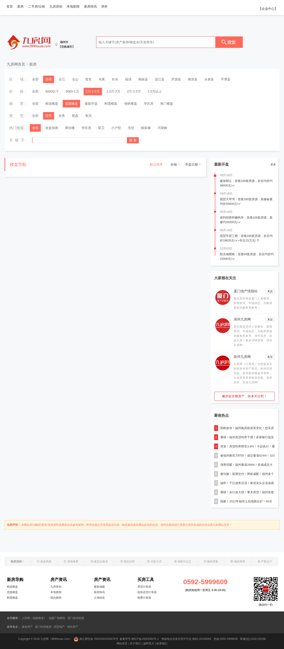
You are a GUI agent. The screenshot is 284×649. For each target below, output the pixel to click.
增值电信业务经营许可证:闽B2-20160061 (186, 639)
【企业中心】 (268, 9)
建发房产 (27, 626)
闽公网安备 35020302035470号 (96, 639)
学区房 (148, 103)
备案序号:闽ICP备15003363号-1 (140, 639)
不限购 (162, 128)
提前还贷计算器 (147, 592)
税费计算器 (144, 597)
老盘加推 (51, 128)
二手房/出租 (36, 6)
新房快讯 (90, 6)
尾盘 (75, 116)
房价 (104, 6)
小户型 (116, 128)
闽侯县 (143, 79)
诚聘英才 (148, 643)
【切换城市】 (66, 46)
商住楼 (70, 128)
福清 (128, 79)
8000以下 (52, 91)
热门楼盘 (166, 103)
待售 (48, 116)
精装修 (146, 128)
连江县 (159, 79)
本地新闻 (73, 6)
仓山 (75, 79)
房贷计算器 (144, 586)
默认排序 (156, 164)
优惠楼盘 (71, 103)
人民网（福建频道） (34, 618)
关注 (270, 291)
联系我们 (161, 643)
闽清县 (192, 79)
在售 (62, 116)
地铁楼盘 (130, 103)
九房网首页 (16, 64)
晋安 (88, 79)
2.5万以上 (155, 91)
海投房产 (72, 626)
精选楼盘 (51, 103)
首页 (9, 6)
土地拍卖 (99, 597)
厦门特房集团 (43, 626)
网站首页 (122, 643)
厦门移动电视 (76, 618)
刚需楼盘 (110, 103)
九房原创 (55, 6)
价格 (174, 164)
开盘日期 (191, 164)
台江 (62, 79)
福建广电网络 (57, 618)
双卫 (101, 128)
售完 (88, 116)
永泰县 (209, 79)
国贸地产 (59, 626)
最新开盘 (91, 103)
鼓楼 (48, 79)
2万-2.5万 (134, 91)
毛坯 (131, 128)
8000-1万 (72, 91)
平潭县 (225, 79)
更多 (273, 164)
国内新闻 (55, 597)
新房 (20, 6)
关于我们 (135, 643)
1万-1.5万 (93, 91)
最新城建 (99, 586)
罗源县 (176, 79)
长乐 (115, 79)
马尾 (101, 79)
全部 (35, 79)
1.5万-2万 (113, 91)
